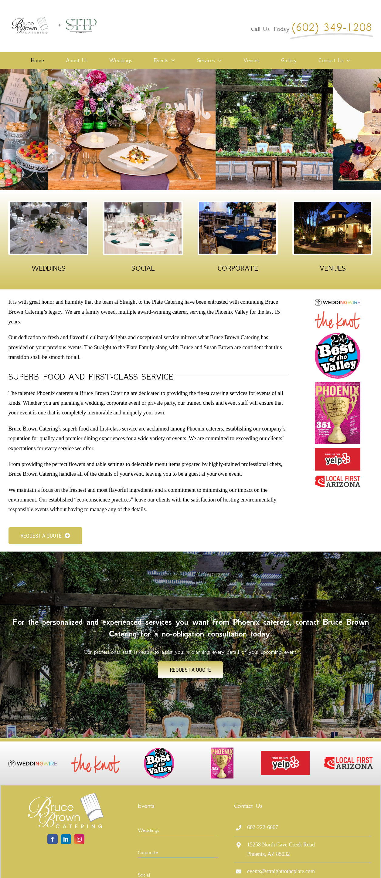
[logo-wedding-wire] (337, 302)
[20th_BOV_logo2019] (337, 336)
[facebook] (52, 839)
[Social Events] (143, 205)
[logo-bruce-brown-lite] (66, 796)
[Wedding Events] (48, 205)
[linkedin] (66, 839)
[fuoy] (337, 450)
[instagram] (79, 839)
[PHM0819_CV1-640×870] (337, 385)
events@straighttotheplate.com (281, 871)
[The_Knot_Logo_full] (337, 313)
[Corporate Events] (237, 205)
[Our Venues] (332, 205)
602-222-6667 (262, 827)
